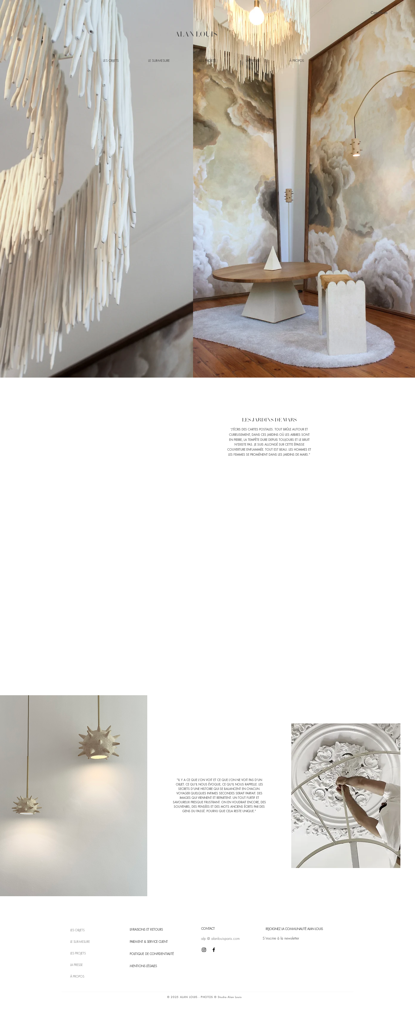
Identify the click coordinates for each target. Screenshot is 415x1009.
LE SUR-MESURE (80, 942)
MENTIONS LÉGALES (143, 966)
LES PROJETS (78, 953)
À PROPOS (77, 976)
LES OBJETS (77, 930)
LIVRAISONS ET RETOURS (146, 929)
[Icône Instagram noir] (204, 950)
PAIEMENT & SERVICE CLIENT (149, 942)
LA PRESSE (76, 965)
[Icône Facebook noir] (214, 950)
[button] (281, 939)
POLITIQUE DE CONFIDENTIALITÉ (152, 954)
